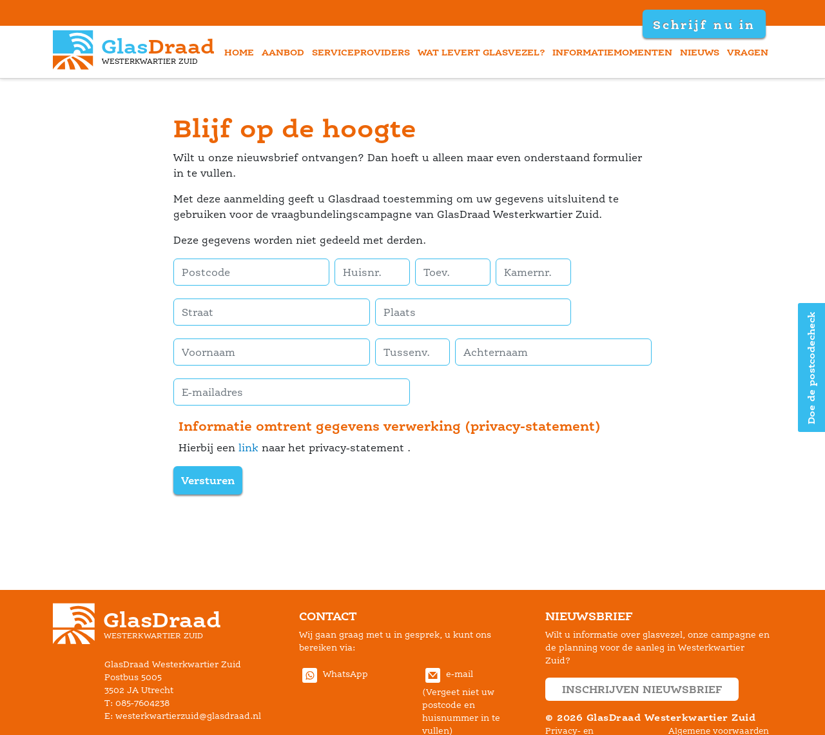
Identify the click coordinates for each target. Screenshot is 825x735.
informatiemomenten (612, 51)
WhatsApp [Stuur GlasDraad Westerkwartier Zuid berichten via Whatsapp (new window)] (333, 674)
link (248, 448)
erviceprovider (361, 51)
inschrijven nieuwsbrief (642, 689)
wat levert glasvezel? (481, 51)
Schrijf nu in (703, 24)
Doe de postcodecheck (811, 367)
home (239, 51)
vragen (747, 51)
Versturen (208, 480)
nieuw (699, 51)
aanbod (283, 51)
